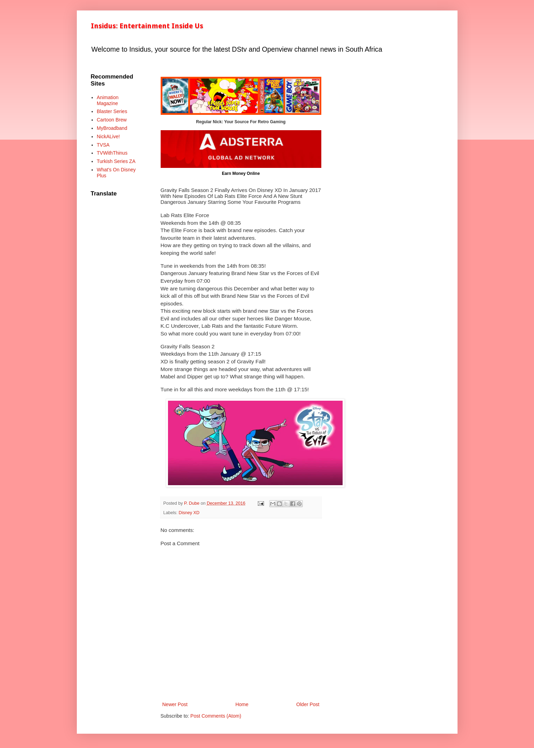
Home (241, 704)
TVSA (103, 145)
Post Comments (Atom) (215, 716)
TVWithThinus (112, 153)
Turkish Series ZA (116, 161)
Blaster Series (112, 111)
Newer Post (175, 704)
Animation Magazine (107, 100)
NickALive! (108, 136)
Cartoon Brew (112, 120)
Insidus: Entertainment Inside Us (147, 26)
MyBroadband (112, 128)
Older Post (307, 704)
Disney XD (189, 512)
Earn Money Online (241, 173)
